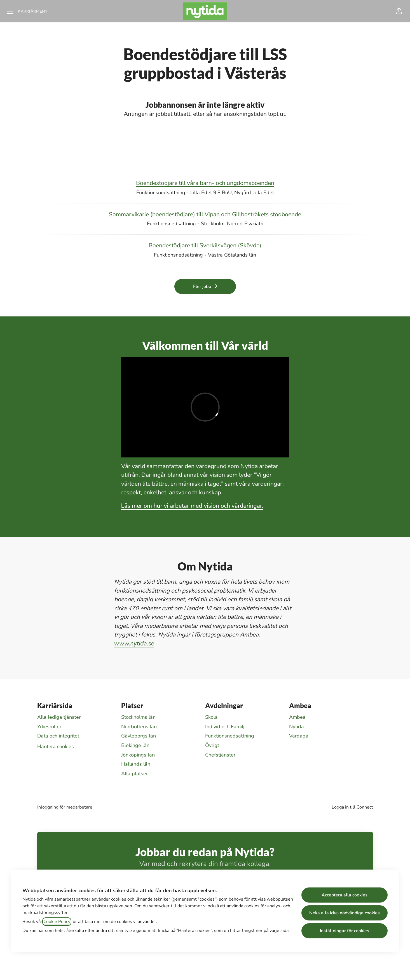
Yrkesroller (49, 726)
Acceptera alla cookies (344, 895)
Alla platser (134, 773)
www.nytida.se (134, 643)
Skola (211, 717)
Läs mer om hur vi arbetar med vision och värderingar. (192, 506)
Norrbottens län (139, 726)
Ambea (297, 717)
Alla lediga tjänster (59, 717)
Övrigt (212, 745)
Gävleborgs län (138, 735)
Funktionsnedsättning (229, 735)
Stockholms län (138, 717)
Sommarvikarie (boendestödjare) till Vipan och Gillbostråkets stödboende (205, 214)
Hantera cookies (55, 746)
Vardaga (298, 735)
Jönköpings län (138, 754)
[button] (399, 11)
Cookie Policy (56, 922)
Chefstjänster (220, 754)
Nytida (296, 726)
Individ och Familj (224, 726)
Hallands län (135, 764)
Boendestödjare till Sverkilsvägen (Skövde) (205, 245)
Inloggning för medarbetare (64, 807)
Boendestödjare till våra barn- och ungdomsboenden (205, 183)
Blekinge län (135, 745)
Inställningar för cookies (344, 931)
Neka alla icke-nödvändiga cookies (344, 913)
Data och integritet (58, 735)
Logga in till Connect (352, 807)
